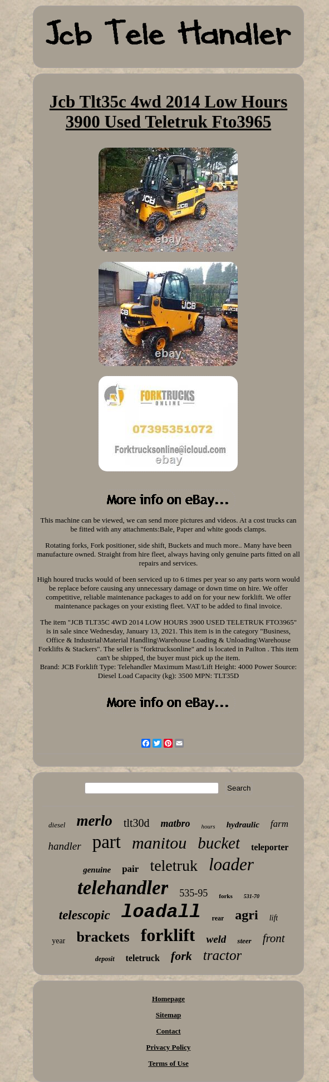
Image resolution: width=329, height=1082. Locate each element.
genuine (97, 869)
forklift (168, 935)
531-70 (251, 896)
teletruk (174, 865)
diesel (56, 825)
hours (208, 826)
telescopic (84, 915)
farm (279, 823)
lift (273, 918)
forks (225, 896)
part (106, 842)
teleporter (270, 847)
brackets (102, 937)
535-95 (193, 893)
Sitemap (168, 1015)
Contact (168, 1031)
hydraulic (243, 824)
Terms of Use (168, 1063)
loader (231, 864)
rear (218, 918)
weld (216, 939)
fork (181, 956)
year (58, 941)
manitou (159, 843)
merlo (94, 820)
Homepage (168, 999)
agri (246, 915)
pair (130, 869)
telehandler (122, 888)
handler (64, 846)
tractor (222, 955)
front (274, 938)
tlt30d (137, 823)
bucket (219, 843)
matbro (175, 823)
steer (244, 941)
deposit (105, 959)
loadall (161, 912)
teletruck (143, 958)
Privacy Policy (168, 1047)
